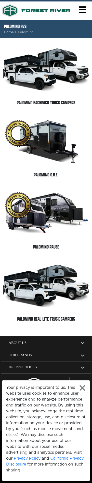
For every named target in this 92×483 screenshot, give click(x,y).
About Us (17, 343)
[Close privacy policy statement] (82, 387)
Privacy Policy (27, 458)
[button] (82, 9)
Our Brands (20, 355)
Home (9, 32)
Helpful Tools (23, 367)
